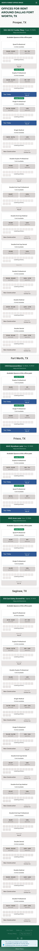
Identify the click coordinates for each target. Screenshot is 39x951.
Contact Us (28, 930)
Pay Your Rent (25, 933)
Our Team (10, 930)
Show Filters (20, 949)
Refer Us (19, 930)
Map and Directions (19, 32)
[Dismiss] (35, 945)
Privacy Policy (12, 933)
